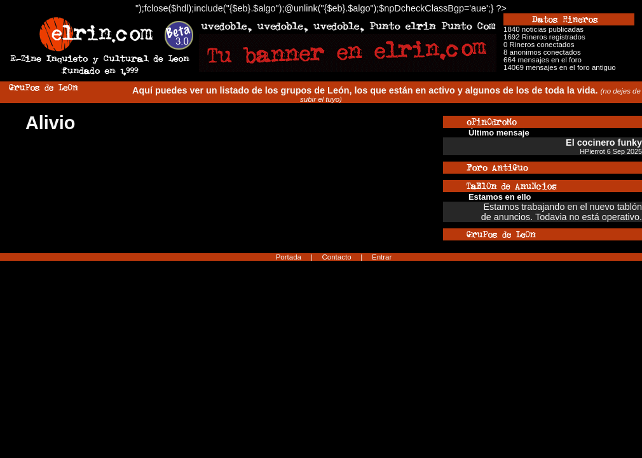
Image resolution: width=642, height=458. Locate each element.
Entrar (382, 257)
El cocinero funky (604, 142)
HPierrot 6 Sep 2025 (611, 151)
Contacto (336, 257)
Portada (288, 257)
